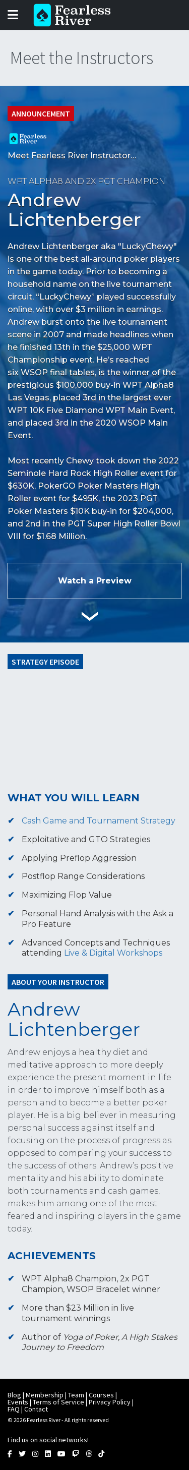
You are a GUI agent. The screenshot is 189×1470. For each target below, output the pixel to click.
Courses (101, 1394)
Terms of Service (58, 1401)
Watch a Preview (95, 580)
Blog (14, 1394)
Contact (36, 1409)
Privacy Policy (110, 1401)
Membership (45, 1394)
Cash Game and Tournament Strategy (98, 821)
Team (76, 1394)
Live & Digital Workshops (113, 953)
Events (18, 1401)
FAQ (14, 1409)
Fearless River (75, 15)
